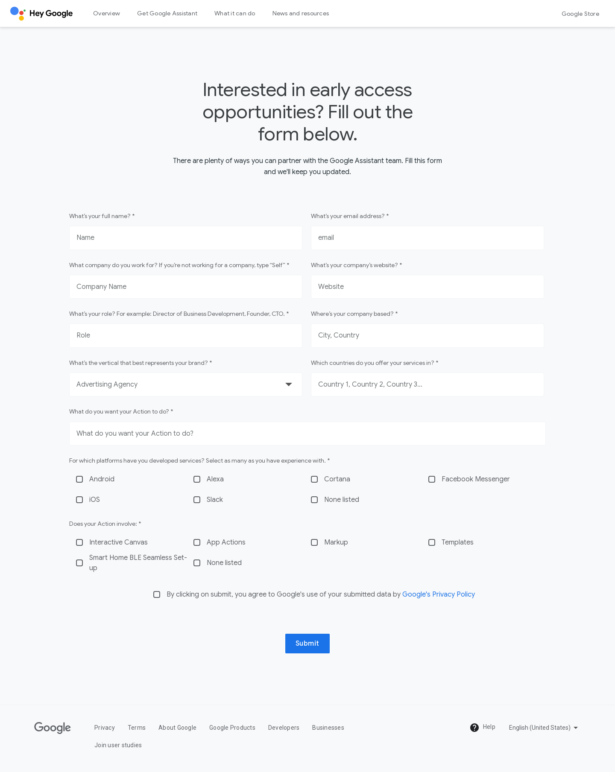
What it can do (234, 13)
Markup (336, 542)
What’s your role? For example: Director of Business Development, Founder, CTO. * (179, 314)
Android (101, 479)
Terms (137, 727)
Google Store (580, 13)
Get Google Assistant (167, 13)
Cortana (337, 479)
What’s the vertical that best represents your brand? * (140, 363)
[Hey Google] (41, 13)
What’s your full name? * (102, 216)
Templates (458, 542)
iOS (94, 499)
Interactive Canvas (118, 542)
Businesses (328, 727)
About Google (177, 727)
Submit (307, 643)
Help (482, 727)
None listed (341, 499)
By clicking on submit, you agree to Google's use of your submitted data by (321, 594)
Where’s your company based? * (354, 314)
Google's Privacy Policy (438, 594)
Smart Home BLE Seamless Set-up (138, 563)
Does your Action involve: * (105, 523)
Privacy (104, 727)
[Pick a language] (544, 727)
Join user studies (118, 745)
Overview (106, 13)
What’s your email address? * (350, 216)
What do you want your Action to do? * (121, 411)
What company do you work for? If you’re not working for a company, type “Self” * (179, 265)
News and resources (300, 13)
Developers (284, 727)
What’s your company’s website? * (356, 265)
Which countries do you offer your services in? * (374, 363)
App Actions (226, 542)
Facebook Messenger (476, 479)
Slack (215, 499)
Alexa (215, 479)
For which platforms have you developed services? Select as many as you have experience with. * (199, 460)
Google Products (232, 727)
